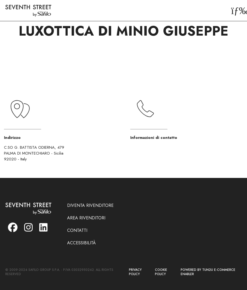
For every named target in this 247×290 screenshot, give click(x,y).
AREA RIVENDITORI (86, 218)
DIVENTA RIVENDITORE (90, 205)
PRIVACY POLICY (135, 272)
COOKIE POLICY (161, 272)
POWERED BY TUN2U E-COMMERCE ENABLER (208, 272)
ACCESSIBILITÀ (81, 243)
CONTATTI (77, 230)
